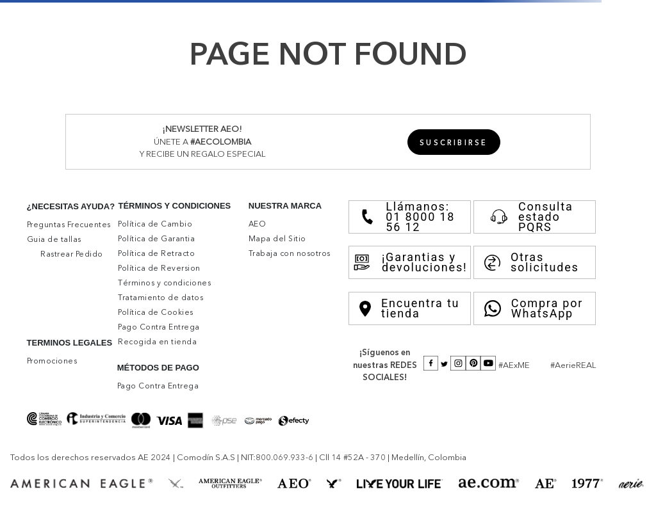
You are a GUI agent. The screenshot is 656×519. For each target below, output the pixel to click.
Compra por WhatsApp (533, 308)
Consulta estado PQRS (528, 217)
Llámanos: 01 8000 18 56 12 (407, 217)
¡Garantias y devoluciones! (409, 262)
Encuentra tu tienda (409, 308)
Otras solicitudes (531, 262)
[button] (454, 142)
